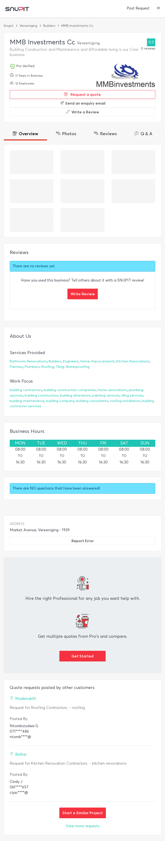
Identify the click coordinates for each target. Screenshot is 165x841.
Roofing (47, 367)
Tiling (60, 367)
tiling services (132, 395)
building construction (41, 395)
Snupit (9, 26)
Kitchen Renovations (133, 361)
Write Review (83, 293)
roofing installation (125, 401)
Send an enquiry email (82, 103)
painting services (106, 395)
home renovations (112, 390)
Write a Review (82, 112)
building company (60, 401)
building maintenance (27, 401)
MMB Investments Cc (77, 26)
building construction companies (70, 390)
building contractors (26, 390)
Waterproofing (78, 367)
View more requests (82, 826)
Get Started (82, 656)
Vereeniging (28, 26)
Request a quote (82, 94)
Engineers (71, 361)
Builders (49, 26)
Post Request (138, 8)
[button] (158, 8)
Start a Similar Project (82, 812)
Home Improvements (97, 361)
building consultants (92, 401)
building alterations (75, 395)
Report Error (82, 540)
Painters (16, 367)
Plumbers (32, 367)
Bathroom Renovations (28, 361)
